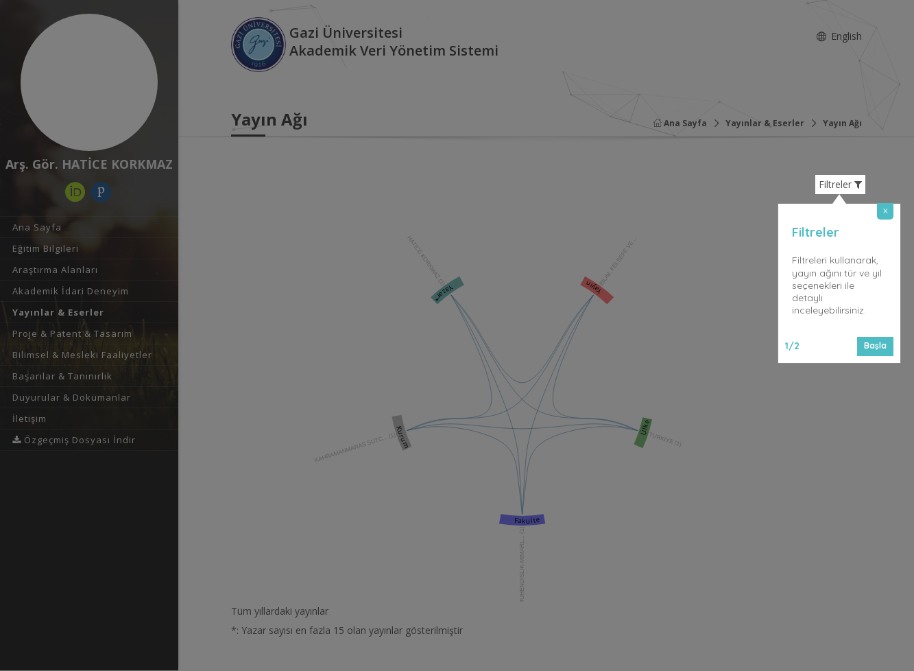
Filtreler (840, 184)
